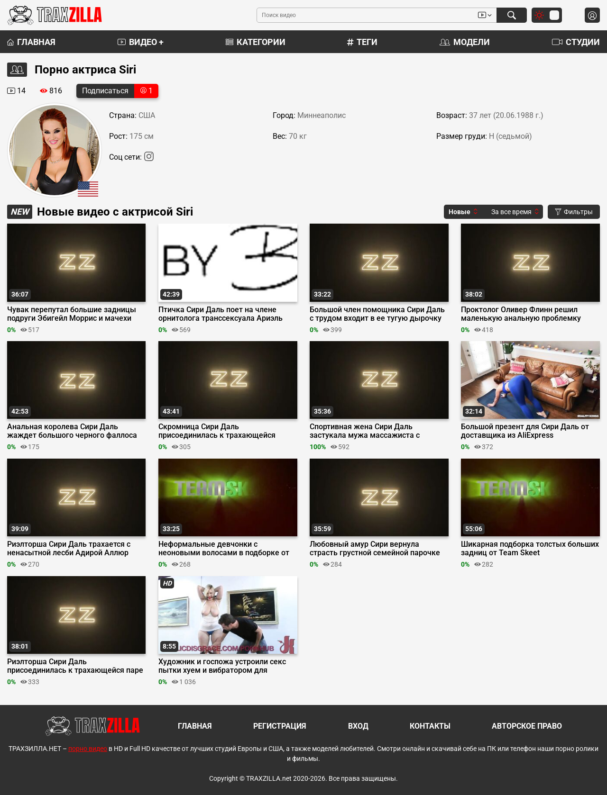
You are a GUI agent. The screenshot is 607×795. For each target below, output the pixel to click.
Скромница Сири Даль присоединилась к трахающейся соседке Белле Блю (217, 431)
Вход (358, 726)
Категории (255, 42)
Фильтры (574, 212)
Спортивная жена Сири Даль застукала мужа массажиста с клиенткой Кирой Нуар (365, 431)
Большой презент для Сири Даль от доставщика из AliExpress (525, 431)
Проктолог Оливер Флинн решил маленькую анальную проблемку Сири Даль (521, 314)
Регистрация (279, 726)
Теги (362, 42)
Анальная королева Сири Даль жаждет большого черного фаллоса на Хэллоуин (72, 431)
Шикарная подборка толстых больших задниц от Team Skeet (530, 548)
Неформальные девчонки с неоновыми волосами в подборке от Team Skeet (223, 548)
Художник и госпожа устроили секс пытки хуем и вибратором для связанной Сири (222, 666)
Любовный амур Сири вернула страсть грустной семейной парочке (375, 548)
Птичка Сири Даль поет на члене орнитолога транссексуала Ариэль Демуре (220, 314)
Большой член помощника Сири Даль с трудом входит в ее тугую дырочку (377, 314)
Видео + (141, 42)
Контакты (430, 726)
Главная (31, 42)
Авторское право (527, 726)
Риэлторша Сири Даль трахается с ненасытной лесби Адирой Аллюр (68, 548)
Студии (576, 42)
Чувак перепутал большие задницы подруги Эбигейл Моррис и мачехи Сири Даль (71, 314)
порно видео (87, 748)
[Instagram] (149, 158)
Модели (465, 42)
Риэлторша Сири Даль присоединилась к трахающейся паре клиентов (75, 666)
